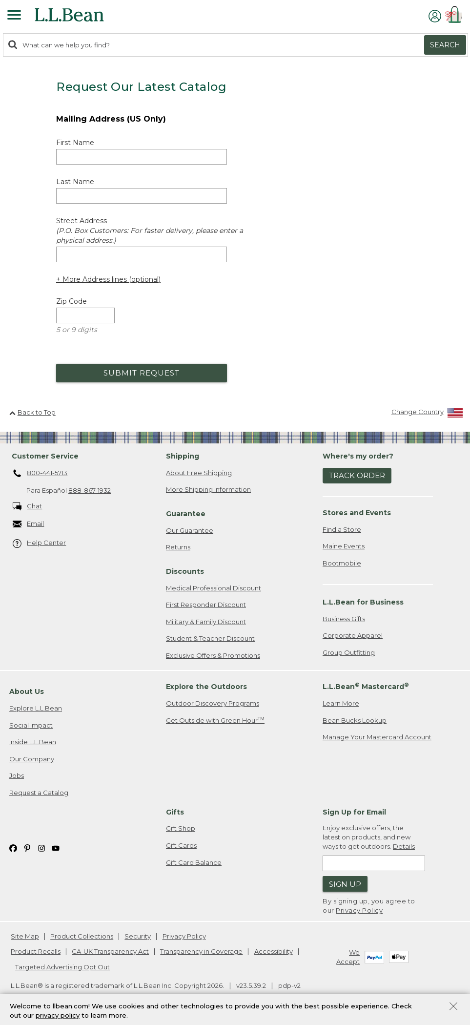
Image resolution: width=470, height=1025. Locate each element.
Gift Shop (180, 828)
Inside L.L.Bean (32, 742)
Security (137, 936)
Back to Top (32, 412)
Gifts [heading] (175, 812)
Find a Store (342, 529)
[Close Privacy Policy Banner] (453, 1009)
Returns (178, 547)
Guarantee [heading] (185, 513)
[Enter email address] (374, 863)
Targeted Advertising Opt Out (62, 967)
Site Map (25, 936)
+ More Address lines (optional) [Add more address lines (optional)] (108, 279)
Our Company (31, 759)
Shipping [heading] (182, 456)
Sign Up (345, 884)
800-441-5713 (40, 474)
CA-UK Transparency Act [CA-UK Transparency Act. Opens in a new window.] (110, 951)
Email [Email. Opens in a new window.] (28, 524)
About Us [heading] (26, 691)
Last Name (75, 181)
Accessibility (273, 951)
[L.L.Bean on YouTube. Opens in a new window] (56, 847)
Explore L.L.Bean (35, 708)
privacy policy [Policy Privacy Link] (58, 1018)
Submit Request (141, 372)
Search (445, 45)
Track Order (357, 475)
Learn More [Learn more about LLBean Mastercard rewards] (341, 703)
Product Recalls (36, 951)
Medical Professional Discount (213, 588)
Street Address (149, 230)
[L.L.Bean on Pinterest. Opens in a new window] (27, 847)
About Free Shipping (199, 473)
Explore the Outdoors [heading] (206, 686)
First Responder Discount (206, 604)
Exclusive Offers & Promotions (213, 655)
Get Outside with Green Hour (215, 720)
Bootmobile (342, 563)
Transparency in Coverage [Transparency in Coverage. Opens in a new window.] (201, 951)
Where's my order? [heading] (358, 456)
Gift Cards (181, 845)
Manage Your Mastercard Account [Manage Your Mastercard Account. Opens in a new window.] (377, 737)
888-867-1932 (89, 490)
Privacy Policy (359, 910)
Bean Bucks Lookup (355, 720)
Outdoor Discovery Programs (212, 703)
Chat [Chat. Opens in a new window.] (27, 506)
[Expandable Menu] (14, 16)
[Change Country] (427, 414)
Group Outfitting (349, 652)
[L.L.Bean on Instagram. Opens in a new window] (41, 847)
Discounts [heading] (185, 571)
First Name (75, 142)
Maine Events (344, 546)
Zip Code (71, 301)
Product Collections (81, 936)
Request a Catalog (38, 792)
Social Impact (31, 725)
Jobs (16, 775)
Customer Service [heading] (45, 456)
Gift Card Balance (194, 862)
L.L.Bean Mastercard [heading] (366, 686)
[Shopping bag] (455, 15)
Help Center (39, 543)
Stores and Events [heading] (357, 512)
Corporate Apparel (353, 635)
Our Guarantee (189, 530)
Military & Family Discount (206, 622)
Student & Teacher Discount (210, 638)
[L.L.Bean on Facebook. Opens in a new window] (13, 847)
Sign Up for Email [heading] (354, 812)
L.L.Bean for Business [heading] (363, 602)
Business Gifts (344, 619)
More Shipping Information (208, 489)
